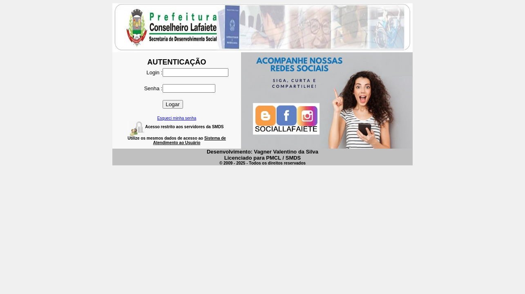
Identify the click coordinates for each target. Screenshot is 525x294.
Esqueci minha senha (177, 118)
